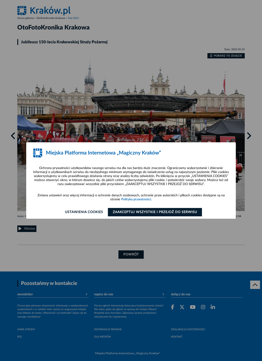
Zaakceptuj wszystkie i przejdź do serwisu (155, 212)
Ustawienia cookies (84, 212)
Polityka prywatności (136, 199)
